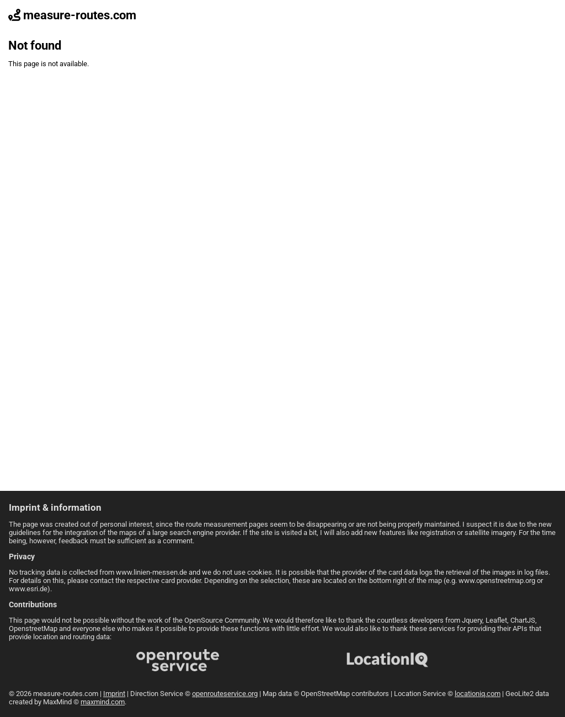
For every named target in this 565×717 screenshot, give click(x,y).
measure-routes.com (72, 15)
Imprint (114, 693)
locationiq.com (477, 693)
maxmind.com (103, 702)
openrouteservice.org (225, 693)
